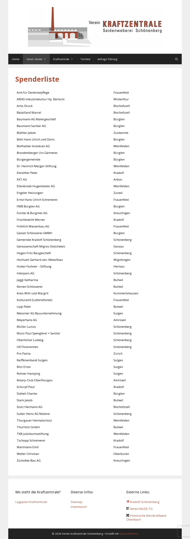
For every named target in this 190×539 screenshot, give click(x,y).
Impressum (79, 507)
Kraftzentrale (65, 59)
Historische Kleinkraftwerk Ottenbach (146, 517)
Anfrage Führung (107, 59)
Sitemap (76, 502)
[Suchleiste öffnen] (176, 59)
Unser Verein (38, 59)
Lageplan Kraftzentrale (31, 502)
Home (15, 59)
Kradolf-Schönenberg (142, 502)
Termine (85, 59)
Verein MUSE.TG (139, 509)
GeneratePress (128, 533)
